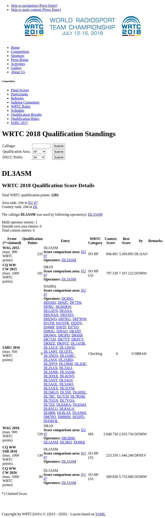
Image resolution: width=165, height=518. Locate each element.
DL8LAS (64, 413)
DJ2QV (76, 323)
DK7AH (50, 339)
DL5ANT (50, 380)
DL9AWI (79, 413)
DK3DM (68, 438)
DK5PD (64, 335)
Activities (18, 64)
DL (35, 207)
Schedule (17, 110)
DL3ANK (51, 372)
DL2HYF (50, 364)
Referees (17, 98)
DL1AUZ (51, 347)
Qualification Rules (25, 119)
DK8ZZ (49, 343)
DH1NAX (51, 315)
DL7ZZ (49, 405)
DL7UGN (51, 400)
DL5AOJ (66, 380)
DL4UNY (67, 376)
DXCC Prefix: (12, 157)
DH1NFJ (67, 315)
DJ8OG (49, 331)
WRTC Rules (20, 106)
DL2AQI (50, 360)
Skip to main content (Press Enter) (36, 10)
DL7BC (49, 396)
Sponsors (17, 56)
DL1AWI (50, 351)
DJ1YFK (62, 323)
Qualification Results (26, 114)
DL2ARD (66, 360)
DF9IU (49, 307)
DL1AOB (78, 343)
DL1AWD (66, 347)
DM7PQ (50, 417)
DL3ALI (65, 368)
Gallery (16, 68)
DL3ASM (95, 214)
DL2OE (80, 364)
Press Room (19, 60)
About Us (18, 72)
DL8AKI (79, 405)
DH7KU (65, 319)
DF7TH (75, 303)
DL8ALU (51, 409)
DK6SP (77, 335)
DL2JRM (66, 364)
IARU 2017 (19, 123)
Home (15, 47)
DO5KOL (51, 421)
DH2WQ (50, 319)
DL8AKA (64, 405)
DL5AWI (66, 384)
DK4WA (50, 335)
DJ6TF (61, 327)
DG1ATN (51, 311)
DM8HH (64, 417)
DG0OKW (63, 307)
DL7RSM (77, 396)
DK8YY (77, 339)
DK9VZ (63, 343)
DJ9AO (62, 331)
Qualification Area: (16, 151)
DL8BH (49, 413)
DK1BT (75, 331)
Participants (19, 94)
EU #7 (32, 203)
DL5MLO (51, 392)
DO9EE (79, 442)
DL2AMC (67, 356)
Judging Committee (25, 102)
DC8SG (67, 298)
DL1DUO (51, 356)
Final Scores (20, 90)
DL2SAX (50, 368)
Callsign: (9, 146)
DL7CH (63, 396)
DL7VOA (67, 400)
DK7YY (63, 339)
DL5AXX (51, 388)
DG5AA (65, 311)
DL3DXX (51, 376)
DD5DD (50, 303)
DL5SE (65, 392)
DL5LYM (67, 388)
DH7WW (79, 319)
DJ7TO (73, 327)
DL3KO (66, 442)
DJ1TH (49, 323)
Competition (20, 51)
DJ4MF (49, 327)
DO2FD (78, 417)
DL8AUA (66, 409)
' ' (39, 152)
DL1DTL (66, 351)
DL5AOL (51, 384)
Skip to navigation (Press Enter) (34, 5)
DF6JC (63, 303)
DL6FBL (79, 392)
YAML (100, 514)
